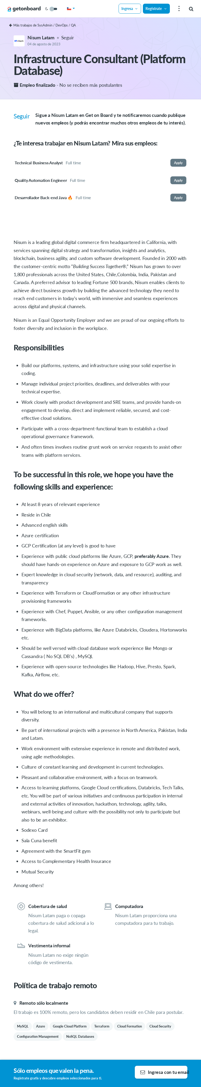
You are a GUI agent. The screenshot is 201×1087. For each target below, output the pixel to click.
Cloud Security (160, 1026)
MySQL (23, 1026)
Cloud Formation (129, 1026)
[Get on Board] (24, 9)
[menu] (178, 9)
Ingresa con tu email (163, 1072)
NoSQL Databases (80, 1036)
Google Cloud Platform (70, 1026)
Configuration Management (38, 1036)
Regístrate (156, 8)
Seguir (67, 37)
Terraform (101, 1026)
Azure (40, 1026)
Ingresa (129, 8)
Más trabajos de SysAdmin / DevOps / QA (42, 25)
